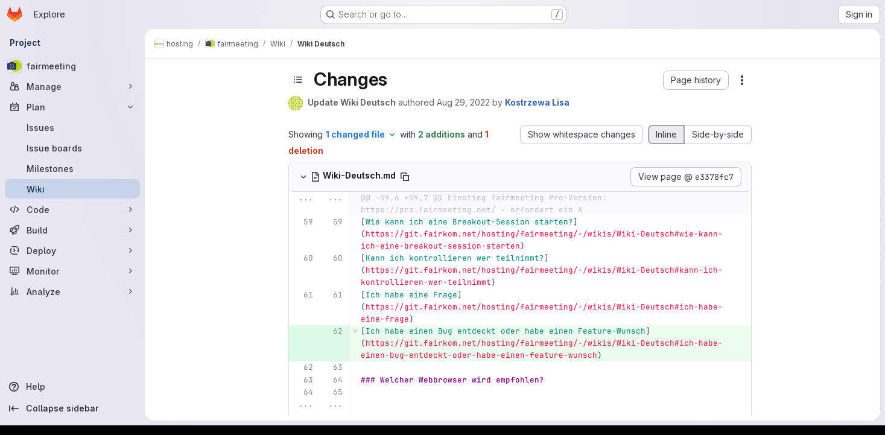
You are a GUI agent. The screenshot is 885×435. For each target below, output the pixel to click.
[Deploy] (72, 250)
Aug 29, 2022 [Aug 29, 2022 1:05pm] (463, 102)
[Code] (72, 209)
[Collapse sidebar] (72, 408)
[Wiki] (72, 188)
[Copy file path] (405, 177)
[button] (696, 80)
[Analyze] (72, 291)
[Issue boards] (72, 147)
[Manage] (72, 86)
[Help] (72, 386)
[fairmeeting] (72, 65)
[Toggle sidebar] (298, 79)
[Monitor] (72, 271)
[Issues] (72, 127)
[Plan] (72, 106)
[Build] (72, 230)
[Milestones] (72, 168)
